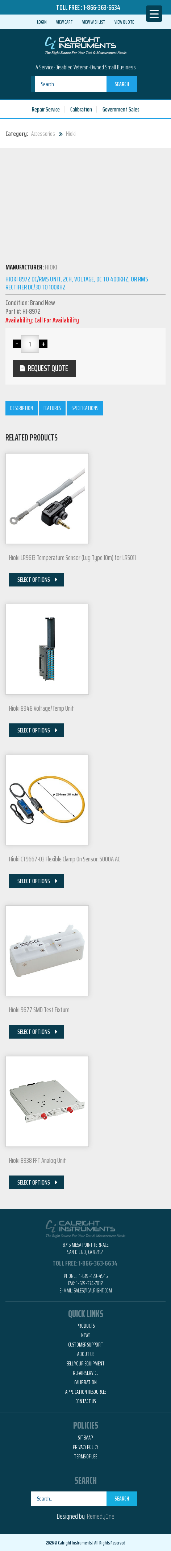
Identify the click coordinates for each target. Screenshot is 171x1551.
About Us (85, 1354)
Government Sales (121, 109)
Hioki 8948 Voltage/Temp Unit (41, 708)
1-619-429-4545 (93, 1275)
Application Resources (85, 1392)
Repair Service (46, 109)
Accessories (43, 134)
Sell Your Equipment (86, 1363)
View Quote (124, 22)
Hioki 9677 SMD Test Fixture (39, 1009)
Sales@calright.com (93, 1290)
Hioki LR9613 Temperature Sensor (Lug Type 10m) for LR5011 (72, 557)
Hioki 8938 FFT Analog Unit (37, 1160)
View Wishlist (93, 22)
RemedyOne (100, 1516)
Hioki (71, 134)
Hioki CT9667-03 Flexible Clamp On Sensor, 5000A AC (64, 859)
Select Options (33, 579)
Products (85, 1325)
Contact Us (85, 1401)
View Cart (64, 22)
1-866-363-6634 (101, 7)
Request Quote (48, 368)
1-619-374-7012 (89, 1283)
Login (42, 22)
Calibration (81, 109)
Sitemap (85, 1437)
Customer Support (85, 1344)
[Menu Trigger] (154, 13)
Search (121, 84)
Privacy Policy (85, 1447)
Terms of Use (85, 1456)
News (85, 1335)
